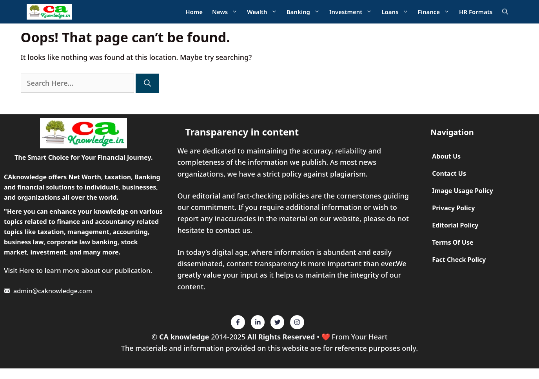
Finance (436, 12)
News (227, 12)
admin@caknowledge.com (52, 291)
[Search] (147, 83)
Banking (306, 12)
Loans (397, 12)
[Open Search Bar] (505, 12)
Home (194, 12)
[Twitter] (238, 322)
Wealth (264, 12)
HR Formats (475, 12)
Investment (353, 12)
